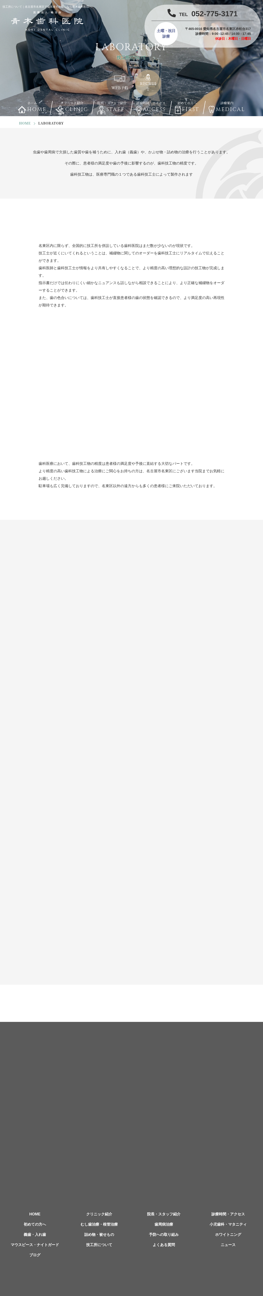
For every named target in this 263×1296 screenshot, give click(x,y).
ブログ (34, 1255)
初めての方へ (35, 1224)
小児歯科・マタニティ (228, 1224)
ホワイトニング (228, 1235)
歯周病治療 (164, 1224)
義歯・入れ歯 (35, 1235)
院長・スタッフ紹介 (164, 1214)
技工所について (99, 1245)
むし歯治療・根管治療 (99, 1224)
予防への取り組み (164, 1235)
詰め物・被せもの (99, 1235)
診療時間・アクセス (228, 1214)
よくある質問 (164, 1245)
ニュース (228, 1245)
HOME (34, 1214)
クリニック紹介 (99, 1214)
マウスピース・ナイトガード (35, 1245)
